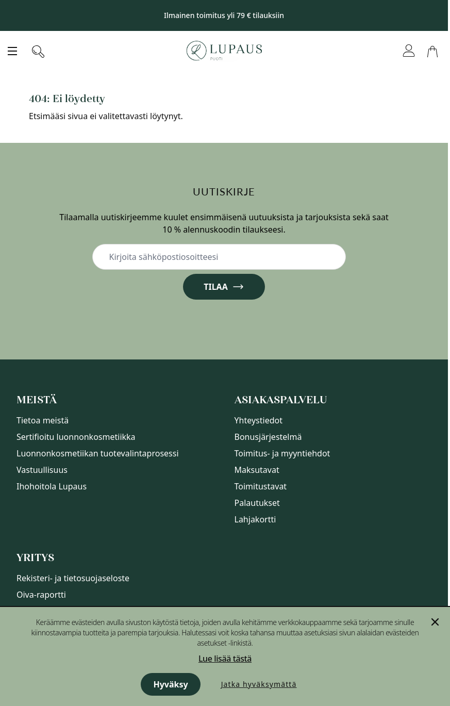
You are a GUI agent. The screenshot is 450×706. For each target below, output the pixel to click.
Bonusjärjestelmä (268, 436)
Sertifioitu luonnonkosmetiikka (76, 436)
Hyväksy (170, 684)
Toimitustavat (261, 486)
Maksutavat (257, 469)
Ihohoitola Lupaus (51, 486)
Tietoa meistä (42, 420)
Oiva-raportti (41, 594)
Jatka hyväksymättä (259, 684)
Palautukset (257, 502)
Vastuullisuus (42, 469)
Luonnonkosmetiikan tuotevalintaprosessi (97, 453)
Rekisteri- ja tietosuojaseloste (72, 578)
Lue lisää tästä (225, 658)
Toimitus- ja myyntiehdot (282, 453)
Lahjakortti (255, 519)
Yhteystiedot (258, 420)
